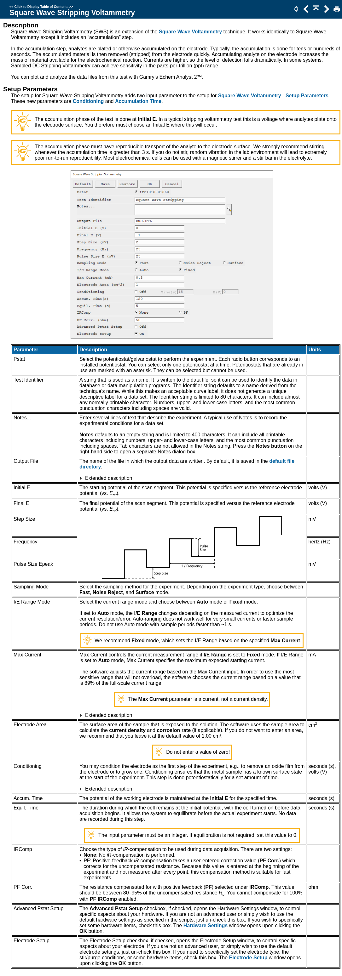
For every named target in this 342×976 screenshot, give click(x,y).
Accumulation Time (138, 101)
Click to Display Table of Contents (41, 7)
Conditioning (88, 101)
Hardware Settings (205, 925)
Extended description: (109, 478)
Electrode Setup (248, 957)
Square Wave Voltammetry (190, 31)
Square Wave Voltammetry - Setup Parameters (273, 95)
